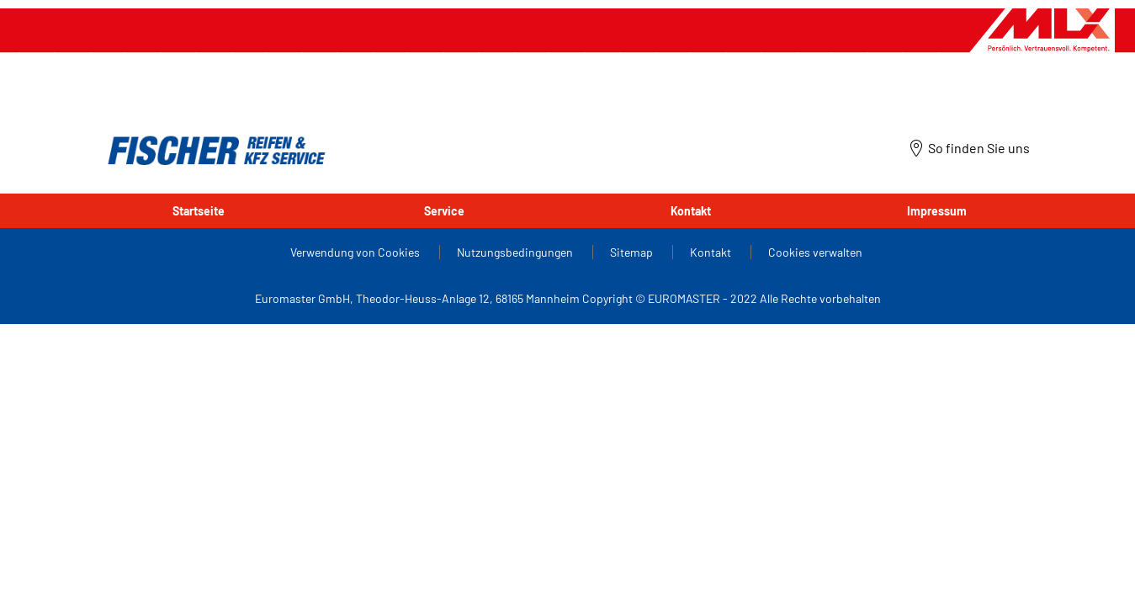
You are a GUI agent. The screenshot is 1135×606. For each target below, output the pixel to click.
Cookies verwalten (815, 252)
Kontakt (691, 211)
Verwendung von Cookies (356, 252)
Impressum (937, 211)
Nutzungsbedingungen (516, 252)
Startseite (198, 211)
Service (444, 211)
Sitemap (632, 252)
